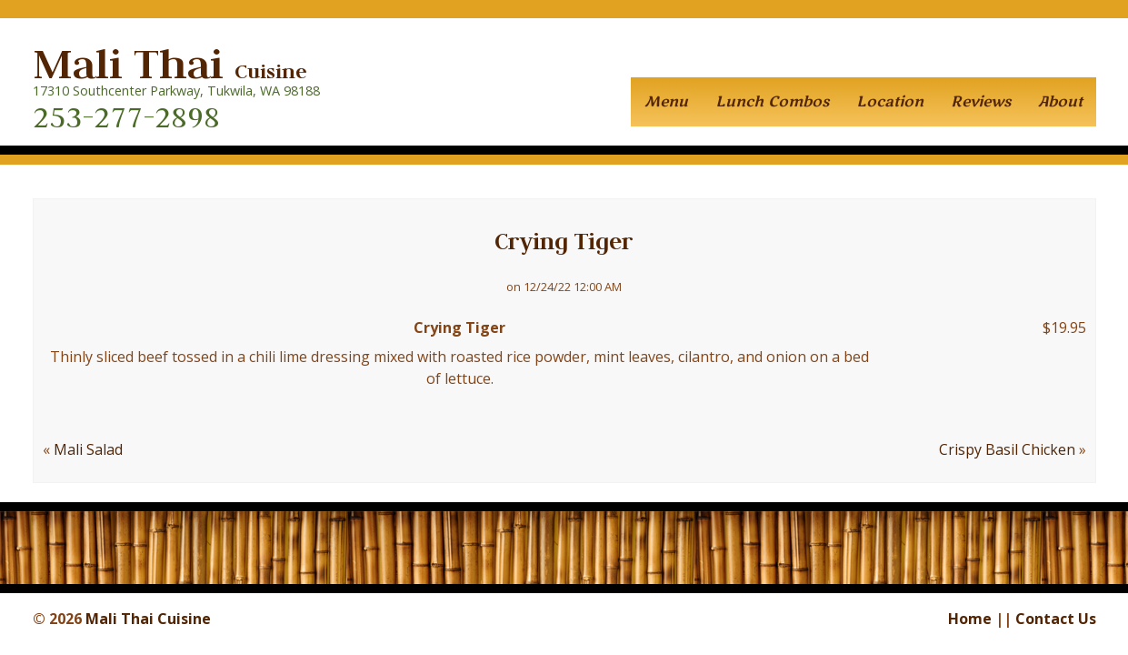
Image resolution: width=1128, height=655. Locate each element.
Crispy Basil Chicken (1007, 449)
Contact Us (1055, 619)
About (1060, 102)
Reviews (981, 102)
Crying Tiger (564, 241)
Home (970, 619)
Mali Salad (88, 449)
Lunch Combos (772, 102)
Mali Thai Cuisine (148, 619)
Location (889, 102)
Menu (666, 102)
